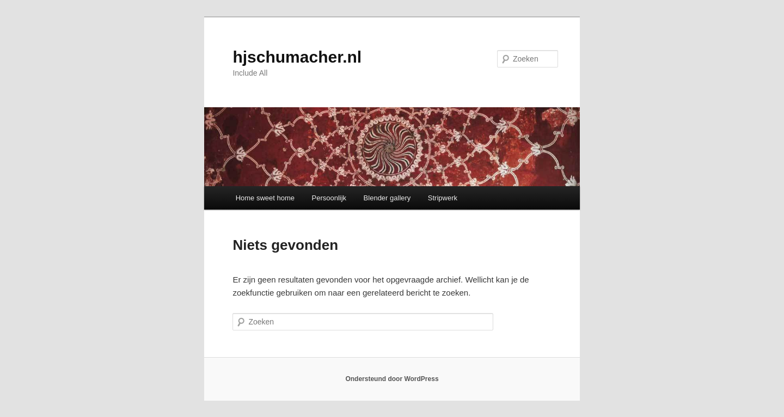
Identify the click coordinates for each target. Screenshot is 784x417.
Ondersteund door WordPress (391, 379)
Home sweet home (265, 198)
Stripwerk (442, 198)
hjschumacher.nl (297, 57)
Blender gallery (387, 198)
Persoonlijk (329, 198)
